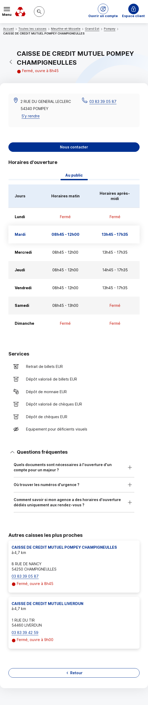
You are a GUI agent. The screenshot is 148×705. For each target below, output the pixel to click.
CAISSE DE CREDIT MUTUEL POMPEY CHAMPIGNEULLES (64, 547)
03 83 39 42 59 (25, 632)
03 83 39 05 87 (102, 101)
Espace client (133, 16)
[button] (103, 11)
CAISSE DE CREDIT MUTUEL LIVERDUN (47, 603)
